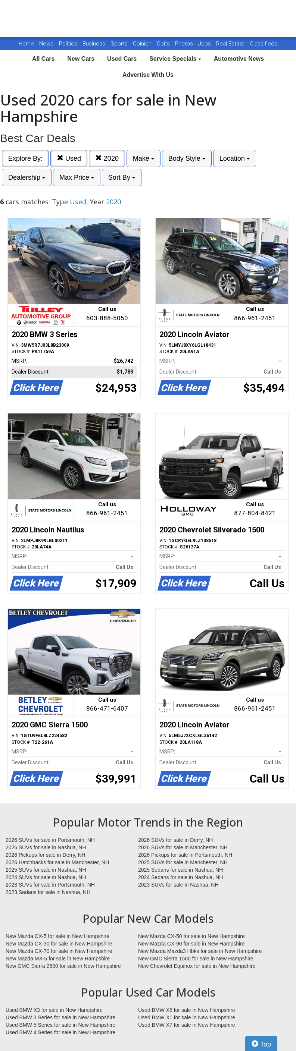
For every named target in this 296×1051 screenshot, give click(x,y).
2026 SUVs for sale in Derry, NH (175, 840)
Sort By (121, 177)
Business (94, 43)
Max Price (76, 177)
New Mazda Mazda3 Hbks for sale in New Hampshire (200, 951)
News (46, 43)
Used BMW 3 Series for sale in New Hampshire (60, 1017)
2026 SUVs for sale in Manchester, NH (183, 847)
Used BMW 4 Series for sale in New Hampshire (60, 1032)
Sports (119, 43)
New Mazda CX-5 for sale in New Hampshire (57, 936)
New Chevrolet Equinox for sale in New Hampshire (196, 966)
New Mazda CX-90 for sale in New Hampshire (191, 944)
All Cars (43, 59)
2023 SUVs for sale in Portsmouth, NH (50, 885)
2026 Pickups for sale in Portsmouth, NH (185, 855)
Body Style (186, 158)
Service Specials (175, 59)
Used (69, 158)
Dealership (26, 177)
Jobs (205, 43)
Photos (184, 43)
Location (234, 158)
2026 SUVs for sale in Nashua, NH (46, 847)
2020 (107, 158)
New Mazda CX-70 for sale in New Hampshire (59, 951)
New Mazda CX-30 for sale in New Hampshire (59, 944)
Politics (68, 43)
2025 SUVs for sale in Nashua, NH (46, 870)
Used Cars (122, 59)
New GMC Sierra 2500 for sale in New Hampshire (63, 966)
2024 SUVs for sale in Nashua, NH (46, 877)
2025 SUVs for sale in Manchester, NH (183, 862)
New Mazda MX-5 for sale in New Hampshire (58, 959)
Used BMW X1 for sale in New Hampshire (186, 1017)
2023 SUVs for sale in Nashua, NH (178, 885)
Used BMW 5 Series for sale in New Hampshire (60, 1025)
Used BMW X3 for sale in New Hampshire (54, 1010)
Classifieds (263, 43)
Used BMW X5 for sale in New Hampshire (186, 1010)
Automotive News (239, 59)
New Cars (80, 59)
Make (143, 158)
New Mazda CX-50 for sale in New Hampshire (191, 936)
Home (26, 43)
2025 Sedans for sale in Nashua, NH (180, 870)
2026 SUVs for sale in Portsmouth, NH (50, 840)
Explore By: (25, 158)
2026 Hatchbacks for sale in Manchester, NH (57, 862)
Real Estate (231, 43)
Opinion (143, 43)
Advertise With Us (148, 75)
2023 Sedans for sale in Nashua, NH (48, 892)
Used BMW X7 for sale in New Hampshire (186, 1025)
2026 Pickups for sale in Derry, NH (45, 855)
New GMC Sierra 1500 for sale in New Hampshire (195, 959)
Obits (164, 43)
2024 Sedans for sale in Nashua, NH (180, 877)
